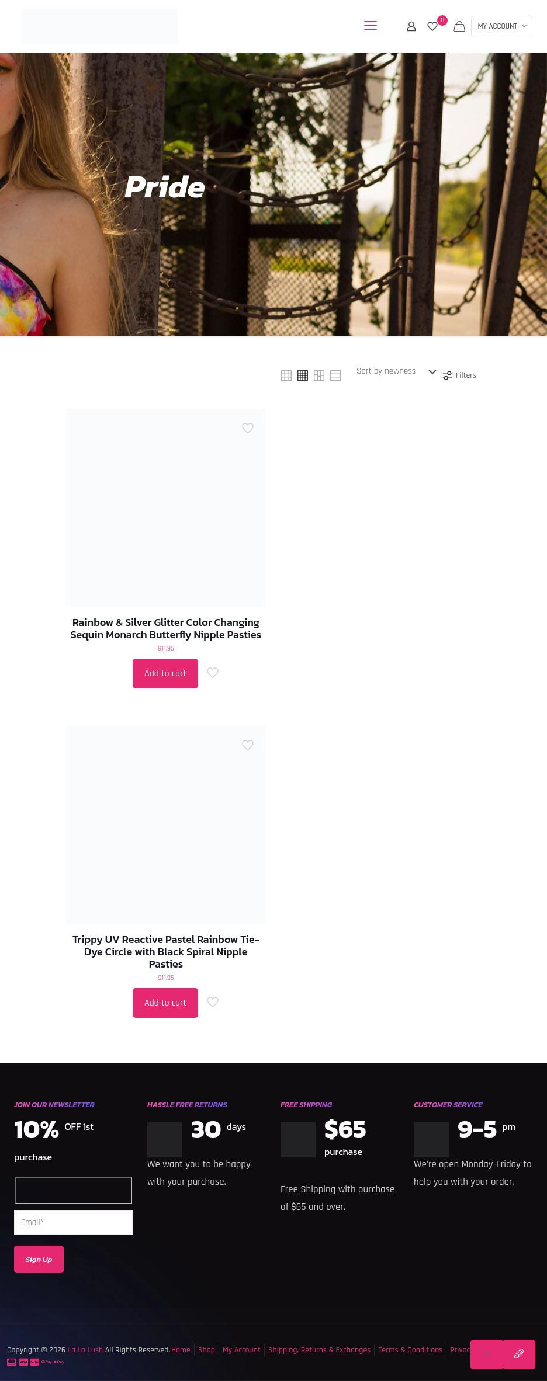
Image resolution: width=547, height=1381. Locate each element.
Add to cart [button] (165, 673)
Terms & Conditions (410, 1350)
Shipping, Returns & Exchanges (319, 1350)
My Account (242, 1350)
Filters (458, 375)
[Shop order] (398, 371)
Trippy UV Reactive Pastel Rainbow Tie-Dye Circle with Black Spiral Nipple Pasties (165, 951)
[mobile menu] (370, 26)
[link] (286, 375)
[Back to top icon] (486, 1354)
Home (181, 1350)
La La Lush (84, 1350)
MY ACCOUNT (502, 26)
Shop (206, 1350)
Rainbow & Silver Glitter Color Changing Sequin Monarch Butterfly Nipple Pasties (166, 628)
